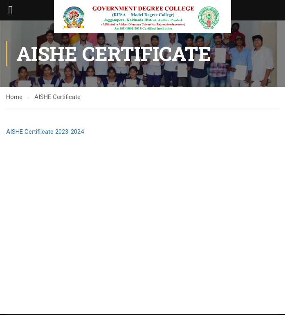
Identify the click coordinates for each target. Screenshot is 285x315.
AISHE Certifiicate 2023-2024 (45, 131)
